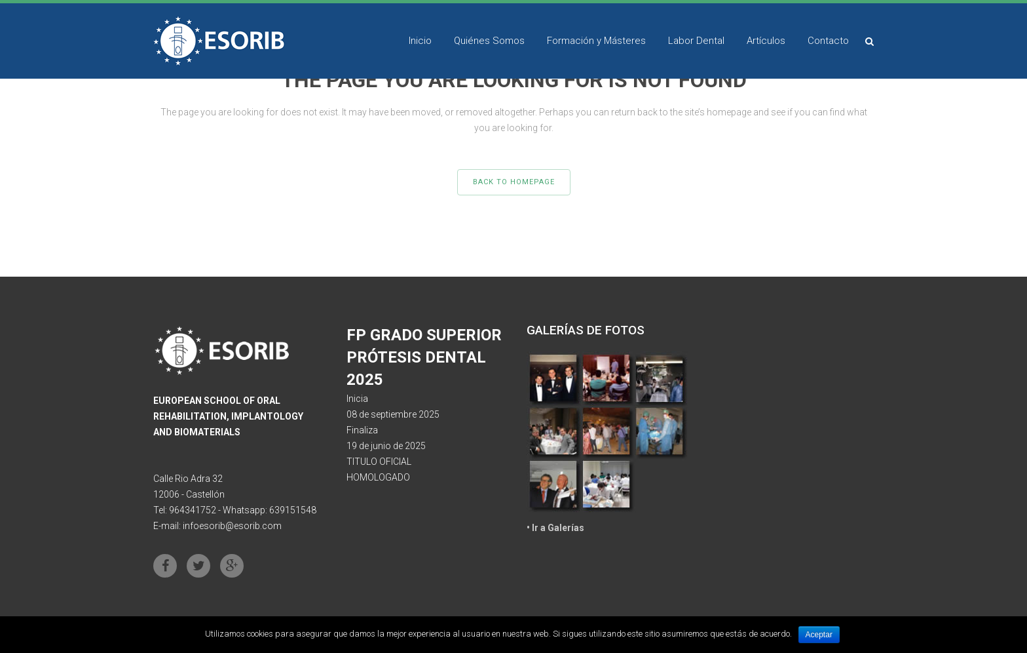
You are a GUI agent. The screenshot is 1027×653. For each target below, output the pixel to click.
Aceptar (819, 634)
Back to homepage (514, 182)
